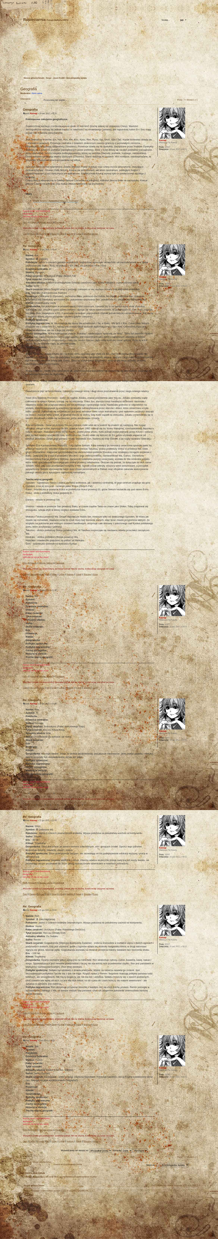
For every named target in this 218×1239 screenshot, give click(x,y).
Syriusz (40, 234)
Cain (25, 234)
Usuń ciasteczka (158, 1185)
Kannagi (33, 113)
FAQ (34, 3)
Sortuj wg (122, 1150)
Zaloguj (46, 70)
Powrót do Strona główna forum (37, 1162)
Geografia (29, 89)
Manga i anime (46, 222)
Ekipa (26, 1191)
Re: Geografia (32, 245)
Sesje (48, 78)
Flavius (32, 234)
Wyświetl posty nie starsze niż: (86, 1150)
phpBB (62, 1215)
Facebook (59, 222)
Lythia (62, 234)
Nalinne (70, 234)
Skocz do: (150, 1165)
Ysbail (78, 234)
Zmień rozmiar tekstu (21, 3)
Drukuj (195, 84)
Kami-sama (37, 93)
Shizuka (87, 234)
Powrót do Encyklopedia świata (68, 1164)
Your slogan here (79, 1216)
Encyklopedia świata (77, 78)
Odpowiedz (29, 100)
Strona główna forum (108, 51)
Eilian (54, 234)
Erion (95, 234)
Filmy (25, 222)
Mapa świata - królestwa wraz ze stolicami (55, 200)
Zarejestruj (34, 70)
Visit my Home (186, 1226)
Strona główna (8, 3)
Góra (195, 237)
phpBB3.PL (83, 1191)
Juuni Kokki (59, 78)
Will (48, 234)
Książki (33, 222)
